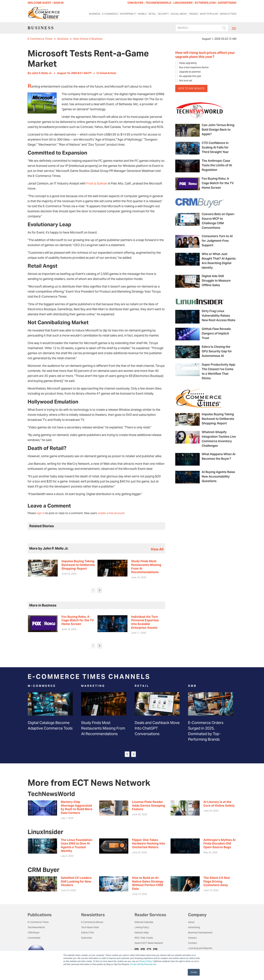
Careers (192, 937)
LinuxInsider (34, 937)
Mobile (142, 14)
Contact (192, 942)
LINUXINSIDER (183, 3)
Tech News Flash (90, 927)
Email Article (106, 73)
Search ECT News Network (149, 942)
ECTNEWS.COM (205, 3)
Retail (152, 14)
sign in (41, 513)
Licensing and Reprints (200, 948)
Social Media (179, 14)
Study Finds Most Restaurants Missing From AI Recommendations (103, 728)
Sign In (59, 3)
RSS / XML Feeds (144, 937)
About (191, 922)
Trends (193, 14)
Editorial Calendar (144, 922)
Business (94, 14)
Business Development (200, 932)
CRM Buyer (34, 932)
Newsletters (228, 14)
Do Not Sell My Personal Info (143, 964)
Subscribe (86, 937)
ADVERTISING (227, 3)
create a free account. (111, 513)
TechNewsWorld (36, 927)
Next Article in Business (88, 39)
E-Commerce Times (40, 39)
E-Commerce (110, 14)
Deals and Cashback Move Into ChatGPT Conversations (157, 728)
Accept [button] (194, 972)
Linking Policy (142, 927)
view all (157, 549)
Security (163, 14)
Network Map (142, 932)
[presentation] (93, 590)
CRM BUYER (135, 3)
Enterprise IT (128, 14)
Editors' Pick (87, 932)
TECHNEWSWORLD (158, 3)
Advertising (194, 927)
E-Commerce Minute (92, 922)
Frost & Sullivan (96, 183)
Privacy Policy (145, 961)
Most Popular (209, 14)
